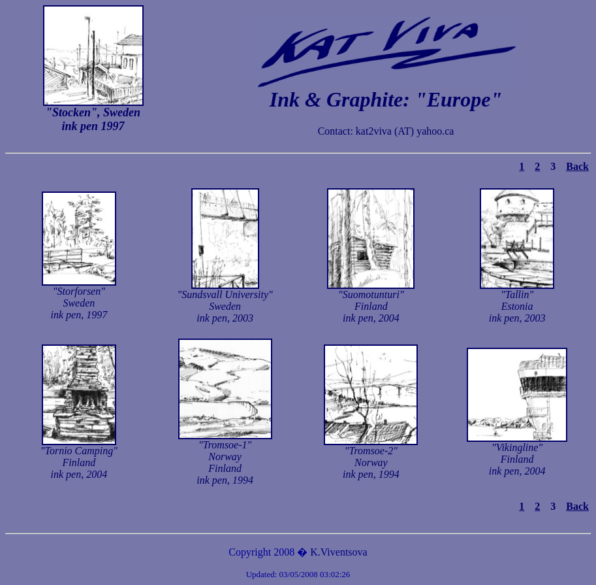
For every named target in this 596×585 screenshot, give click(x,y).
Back (577, 166)
